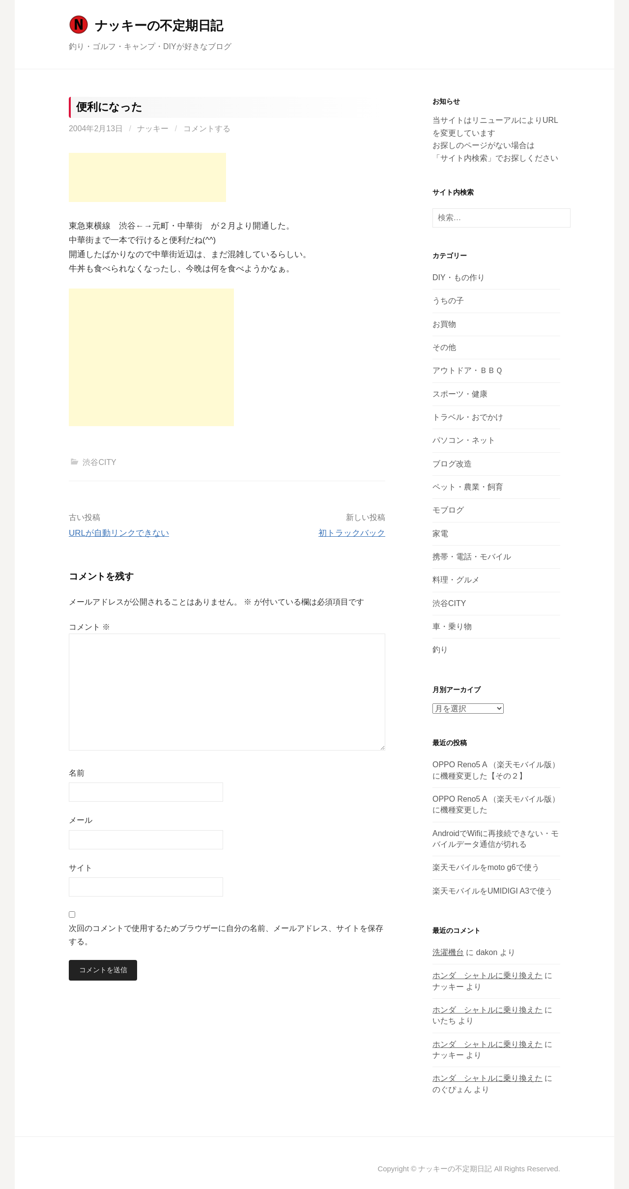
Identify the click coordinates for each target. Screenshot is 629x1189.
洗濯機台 (448, 952)
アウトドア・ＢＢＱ (467, 370)
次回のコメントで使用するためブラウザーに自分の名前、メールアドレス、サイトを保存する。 (226, 935)
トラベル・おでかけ (467, 417)
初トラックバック (351, 533)
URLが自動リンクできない (119, 533)
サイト (80, 868)
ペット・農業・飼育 (467, 487)
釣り (440, 649)
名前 (77, 773)
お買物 (444, 324)
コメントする (206, 128)
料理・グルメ (456, 580)
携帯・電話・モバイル (471, 556)
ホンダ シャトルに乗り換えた (487, 975)
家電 (440, 533)
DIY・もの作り (458, 277)
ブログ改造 (452, 464)
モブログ (448, 510)
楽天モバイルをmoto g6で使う (486, 867)
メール (80, 820)
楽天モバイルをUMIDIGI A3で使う (492, 891)
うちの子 (448, 300)
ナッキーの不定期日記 (159, 25)
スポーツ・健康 (459, 394)
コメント (89, 627)
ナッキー (153, 128)
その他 (444, 347)
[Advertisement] (147, 177)
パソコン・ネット (463, 440)
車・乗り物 (452, 626)
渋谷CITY (99, 462)
